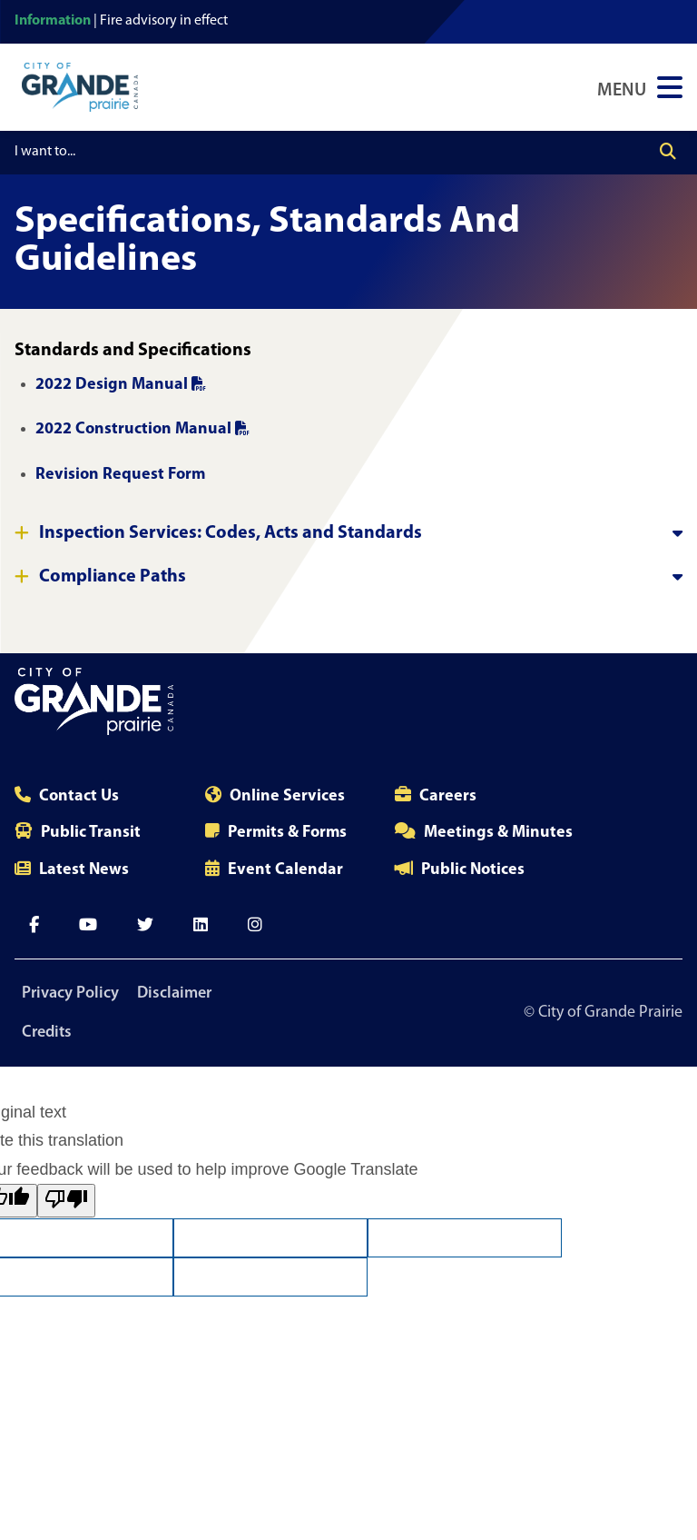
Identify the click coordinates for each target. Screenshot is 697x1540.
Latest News (84, 870)
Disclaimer (174, 993)
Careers (447, 796)
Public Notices (473, 870)
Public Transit (91, 832)
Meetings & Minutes (498, 832)
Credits (47, 1032)
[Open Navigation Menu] (639, 87)
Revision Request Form (122, 474)
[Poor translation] (66, 1200)
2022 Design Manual (120, 384)
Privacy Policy (70, 993)
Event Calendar (285, 870)
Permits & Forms (287, 832)
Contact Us (79, 796)
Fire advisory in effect (164, 21)
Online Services (287, 796)
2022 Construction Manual (142, 429)
